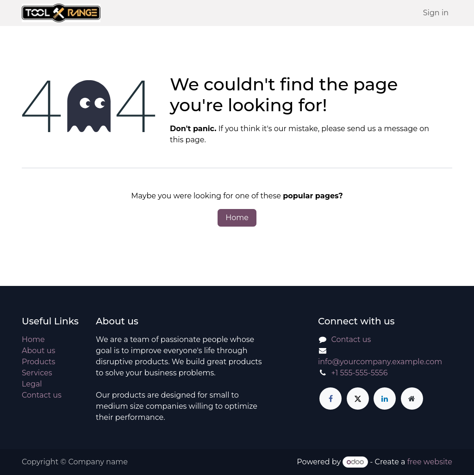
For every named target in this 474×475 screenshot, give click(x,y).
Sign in (436, 12)
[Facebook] (330, 398)
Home (237, 217)
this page (187, 139)
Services (37, 372)
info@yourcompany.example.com (380, 361)
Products (38, 361)
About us (38, 350)
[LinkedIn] (385, 398)
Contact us (42, 395)
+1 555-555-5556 (359, 372)
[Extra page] (412, 398)
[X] (358, 398)
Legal (32, 384)
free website (429, 461)
